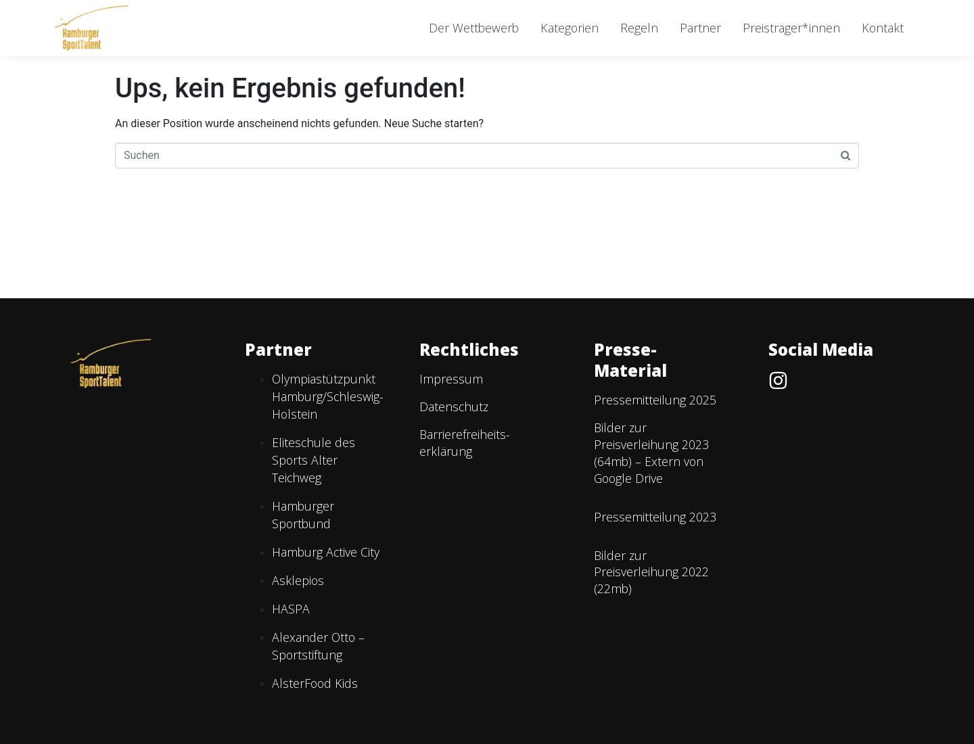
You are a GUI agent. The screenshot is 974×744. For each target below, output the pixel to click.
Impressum (451, 379)
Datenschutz (453, 406)
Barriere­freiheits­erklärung (464, 442)
